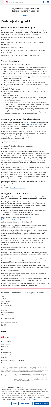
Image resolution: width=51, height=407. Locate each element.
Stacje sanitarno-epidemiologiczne (16, 2)
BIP (2, 349)
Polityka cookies (6, 341)
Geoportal (4, 357)
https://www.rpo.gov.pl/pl (17, 188)
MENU (25, 15)
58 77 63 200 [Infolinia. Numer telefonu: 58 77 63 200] (4, 314)
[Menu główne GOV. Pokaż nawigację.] (2, 2)
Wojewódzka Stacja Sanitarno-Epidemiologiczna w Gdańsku (26, 9)
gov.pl (5, 337)
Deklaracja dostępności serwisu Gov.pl (12, 360)
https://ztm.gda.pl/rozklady (13, 219)
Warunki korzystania (7, 355)
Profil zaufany (5, 347)
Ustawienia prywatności (8, 363)
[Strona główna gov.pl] (7, 2)
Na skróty (4, 331)
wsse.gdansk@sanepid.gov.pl (33, 124)
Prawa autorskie (6, 352)
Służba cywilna (5, 344)
